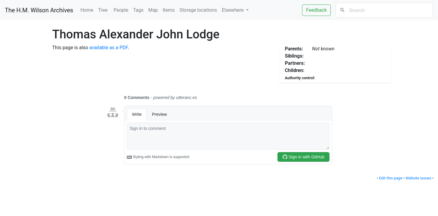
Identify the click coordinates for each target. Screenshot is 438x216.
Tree (103, 10)
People (121, 10)
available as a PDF (108, 47)
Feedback (316, 10)
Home (86, 10)
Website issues (418, 178)
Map (153, 10)
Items (169, 10)
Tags (138, 10)
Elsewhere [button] (233, 10)
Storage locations (198, 10)
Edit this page (390, 178)
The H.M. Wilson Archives (39, 10)
